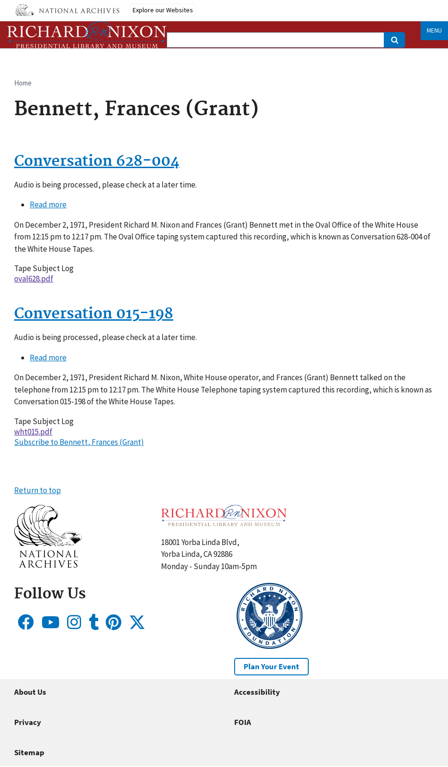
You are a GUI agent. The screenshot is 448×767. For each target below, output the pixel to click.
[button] (48, 565)
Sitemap (29, 752)
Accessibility (257, 692)
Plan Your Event (271, 666)
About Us (30, 692)
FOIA (242, 722)
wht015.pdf (33, 431)
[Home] (87, 34)
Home (23, 82)
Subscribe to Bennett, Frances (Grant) (79, 442)
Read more (48, 204)
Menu (434, 30)
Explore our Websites (163, 10)
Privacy (27, 722)
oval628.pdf (33, 278)
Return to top (37, 490)
